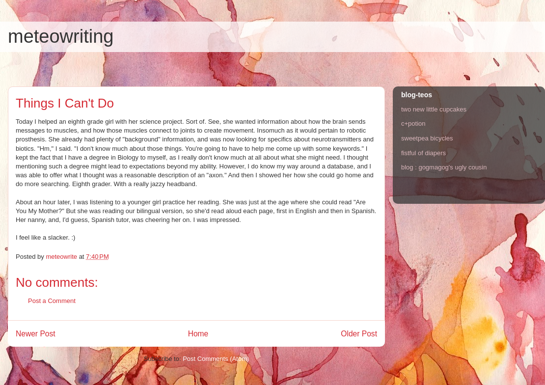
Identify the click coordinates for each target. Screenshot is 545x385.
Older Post (359, 334)
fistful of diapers (423, 153)
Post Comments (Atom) (216, 358)
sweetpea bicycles (427, 138)
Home (198, 334)
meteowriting (60, 36)
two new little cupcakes (433, 109)
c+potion (413, 123)
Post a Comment (52, 300)
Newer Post (35, 334)
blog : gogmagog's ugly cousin (444, 167)
